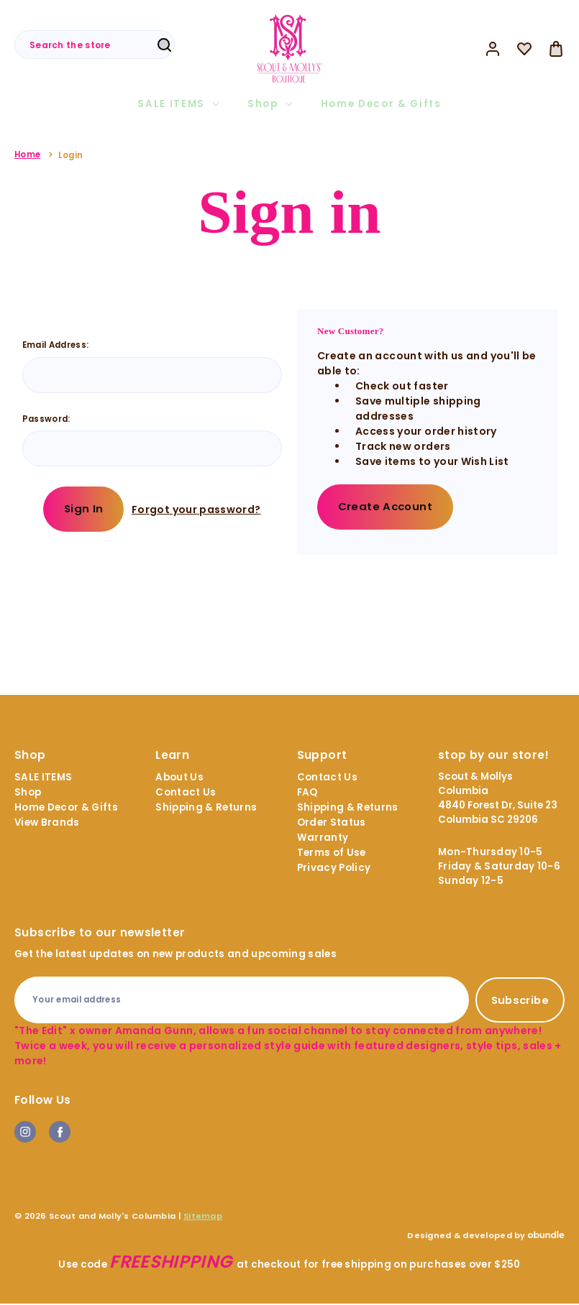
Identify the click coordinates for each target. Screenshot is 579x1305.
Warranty (323, 839)
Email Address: (55, 345)
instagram (25, 1133)
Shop (269, 104)
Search (164, 45)
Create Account (386, 507)
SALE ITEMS (178, 104)
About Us (179, 778)
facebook (59, 1133)
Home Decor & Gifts (381, 104)
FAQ (307, 794)
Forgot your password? (197, 509)
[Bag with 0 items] (556, 49)
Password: (46, 419)
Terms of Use (331, 854)
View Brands (47, 824)
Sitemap (202, 1217)
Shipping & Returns (206, 809)
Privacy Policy (334, 869)
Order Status (331, 824)
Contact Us (185, 794)
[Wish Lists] (524, 49)
